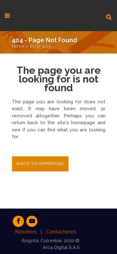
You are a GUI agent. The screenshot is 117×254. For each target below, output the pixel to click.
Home (18, 46)
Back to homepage (40, 164)
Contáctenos (61, 232)
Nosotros (26, 232)
